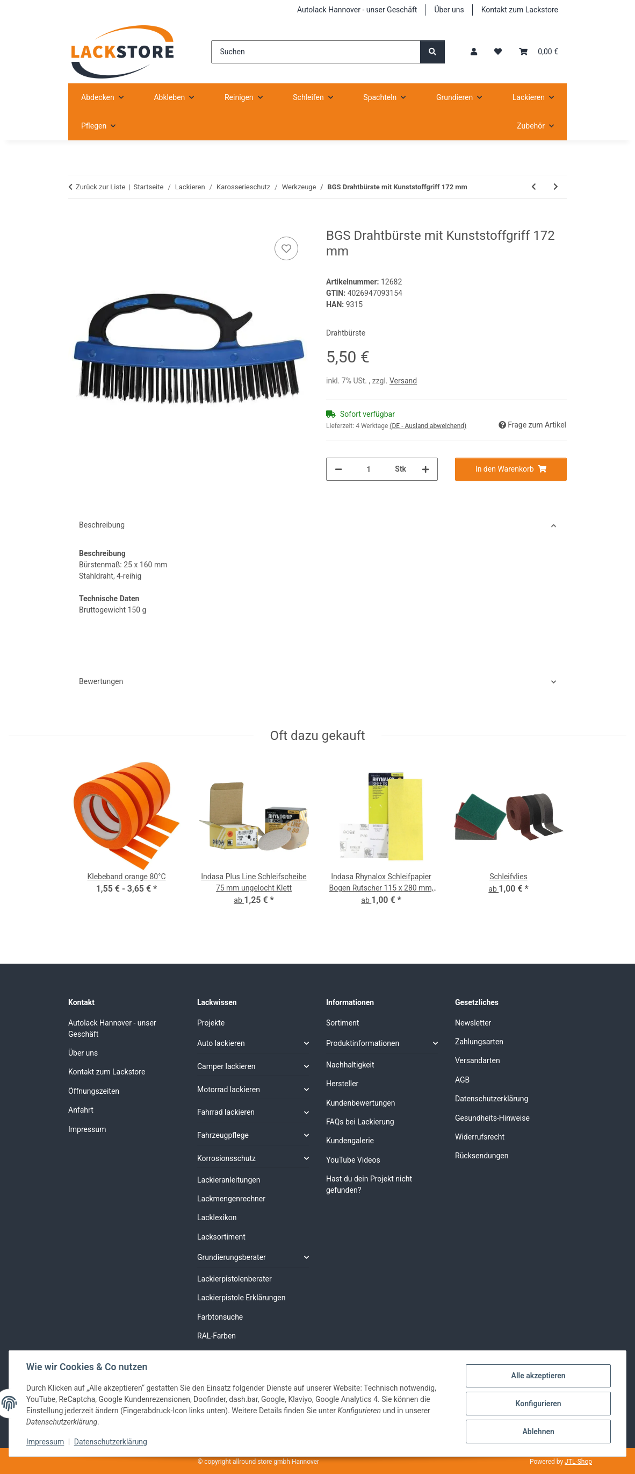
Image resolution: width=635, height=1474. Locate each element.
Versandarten (477, 1060)
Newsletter (473, 1023)
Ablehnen (538, 1431)
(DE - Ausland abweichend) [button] (427, 426)
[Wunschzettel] (498, 51)
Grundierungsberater (231, 1257)
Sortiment (342, 1023)
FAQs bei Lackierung (360, 1121)
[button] (474, 51)
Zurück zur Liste (100, 187)
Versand (403, 380)
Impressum (45, 1441)
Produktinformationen (362, 1043)
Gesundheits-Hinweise (492, 1118)
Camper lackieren (226, 1066)
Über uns (449, 9)
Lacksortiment (221, 1237)
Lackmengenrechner (231, 1198)
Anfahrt (80, 1110)
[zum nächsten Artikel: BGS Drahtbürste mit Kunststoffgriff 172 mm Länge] (556, 186)
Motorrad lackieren (228, 1089)
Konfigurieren (538, 1403)
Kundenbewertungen (360, 1103)
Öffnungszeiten (93, 1091)
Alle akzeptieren (538, 1375)
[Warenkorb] (538, 51)
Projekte (211, 1023)
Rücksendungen (482, 1155)
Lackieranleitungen (229, 1180)
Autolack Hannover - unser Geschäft (357, 9)
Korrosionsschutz (226, 1158)
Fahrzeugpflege (223, 1135)
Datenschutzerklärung (110, 1441)
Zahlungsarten (479, 1041)
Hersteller (342, 1083)
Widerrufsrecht (479, 1137)
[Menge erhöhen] (425, 469)
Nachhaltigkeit (350, 1064)
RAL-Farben (216, 1335)
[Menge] (368, 469)
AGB (462, 1080)
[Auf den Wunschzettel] (286, 248)
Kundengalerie (350, 1140)
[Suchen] (315, 51)
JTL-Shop (578, 1461)
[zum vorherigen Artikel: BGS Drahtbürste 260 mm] (534, 186)
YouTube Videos (353, 1160)
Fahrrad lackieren (226, 1112)
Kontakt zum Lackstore (519, 9)
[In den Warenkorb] (76, 222)
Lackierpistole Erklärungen (241, 1297)
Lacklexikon (217, 1217)
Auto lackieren (221, 1043)
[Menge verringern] (338, 469)
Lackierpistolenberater (234, 1278)
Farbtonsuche (220, 1317)
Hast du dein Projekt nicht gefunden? (369, 1184)
